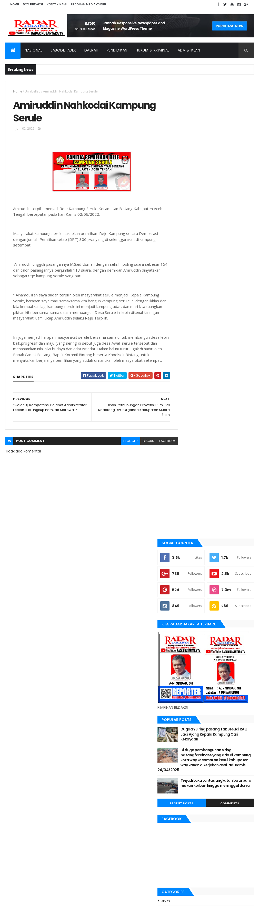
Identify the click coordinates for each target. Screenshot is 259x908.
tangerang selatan (195, 705)
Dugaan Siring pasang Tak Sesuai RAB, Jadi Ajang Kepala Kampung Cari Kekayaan (226, 368)
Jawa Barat (189, 610)
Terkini (186, 714)
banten (186, 550)
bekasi (185, 567)
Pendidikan (117, 50)
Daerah (91, 50)
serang (186, 679)
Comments (234, 443)
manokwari (189, 645)
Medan (185, 654)
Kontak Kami (57, 4)
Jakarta (187, 602)
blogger (121, 448)
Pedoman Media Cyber (88, 4)
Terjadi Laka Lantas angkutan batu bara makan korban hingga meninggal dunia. (226, 425)
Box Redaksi (33, 4)
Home (14, 4)
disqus (139, 448)
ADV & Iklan (189, 50)
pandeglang (190, 671)
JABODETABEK (190, 593)
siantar (186, 688)
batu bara (188, 558)
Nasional (33, 50)
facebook (158, 448)
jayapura (188, 619)
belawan (187, 576)
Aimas (185, 541)
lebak (184, 636)
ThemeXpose (33, 901)
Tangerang (189, 697)
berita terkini (191, 584)
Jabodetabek (63, 50)
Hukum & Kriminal (153, 50)
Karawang (189, 627)
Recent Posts (196, 443)
